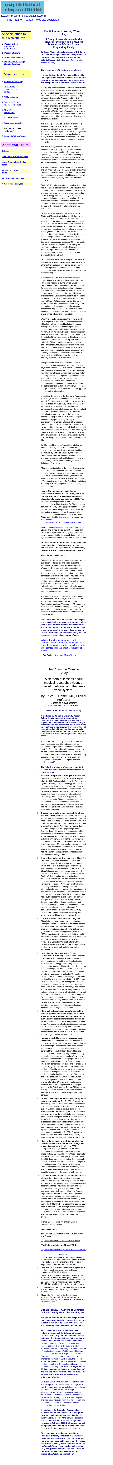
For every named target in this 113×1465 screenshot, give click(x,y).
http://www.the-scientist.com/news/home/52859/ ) (62, 522)
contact (30, 19)
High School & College (14, 62)
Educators (9, 46)
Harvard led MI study (13, 81)
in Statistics (9, 48)
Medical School (11, 44)
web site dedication (47, 19)
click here (76, 60)
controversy (9, 113)
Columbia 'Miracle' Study (15, 136)
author (19, 19)
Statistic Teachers (12, 64)
